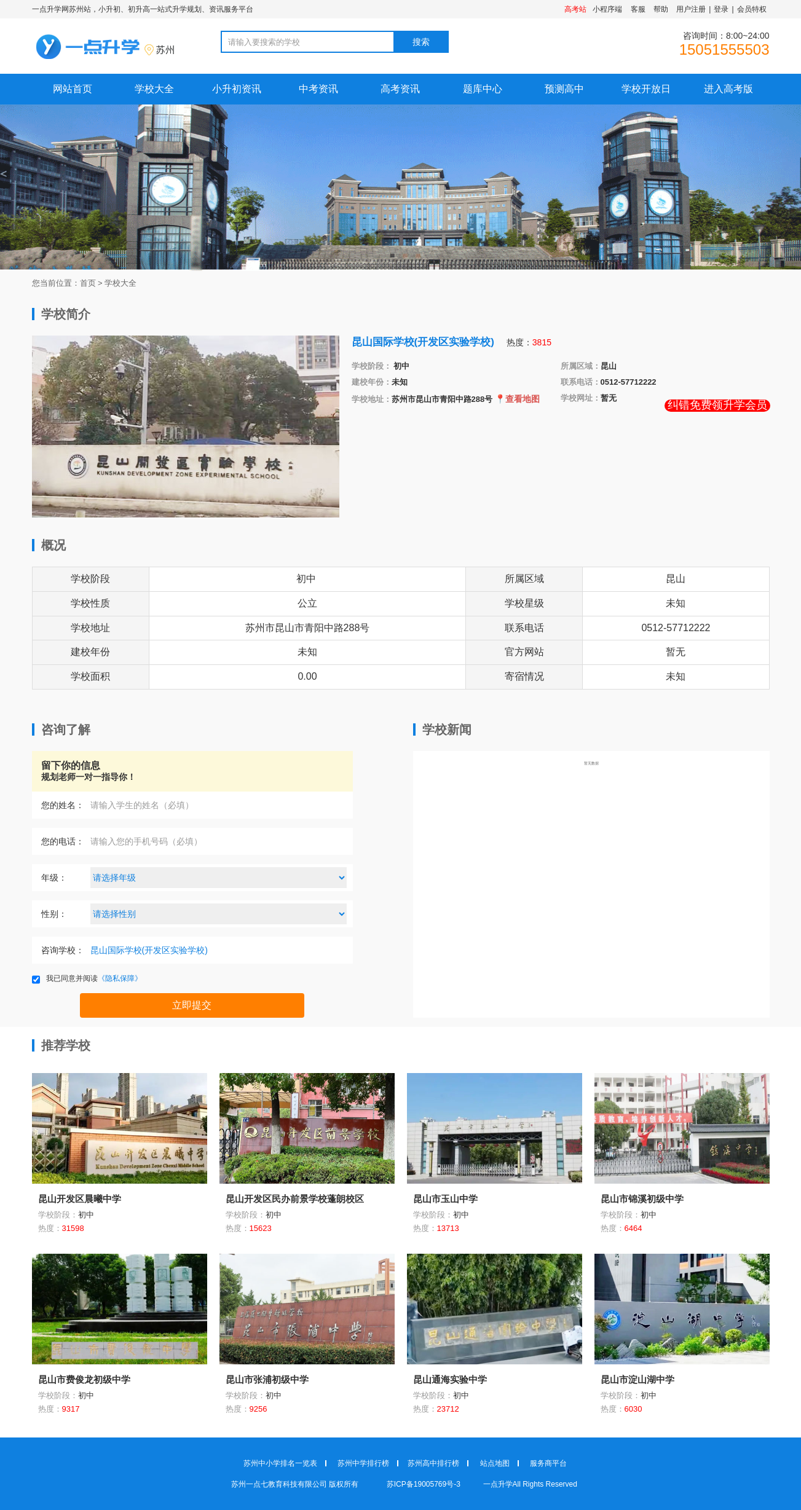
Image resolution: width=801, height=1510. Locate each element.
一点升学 (498, 1484)
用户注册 (691, 9)
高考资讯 (400, 89)
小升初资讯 (236, 89)
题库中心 (482, 89)
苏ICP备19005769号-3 (424, 1484)
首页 (88, 283)
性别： (54, 914)
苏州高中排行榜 (433, 1463)
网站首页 (72, 89)
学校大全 (154, 89)
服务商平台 (548, 1463)
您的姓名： (62, 805)
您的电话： (62, 841)
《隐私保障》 (120, 978)
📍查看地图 (517, 399)
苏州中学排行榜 (363, 1463)
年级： (54, 878)
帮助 (660, 9)
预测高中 (564, 89)
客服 (638, 9)
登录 (721, 9)
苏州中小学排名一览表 (280, 1463)
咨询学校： (62, 950)
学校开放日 (646, 89)
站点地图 (495, 1463)
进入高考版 (728, 89)
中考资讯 (318, 89)
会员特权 (752, 9)
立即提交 (191, 1005)
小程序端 (607, 9)
